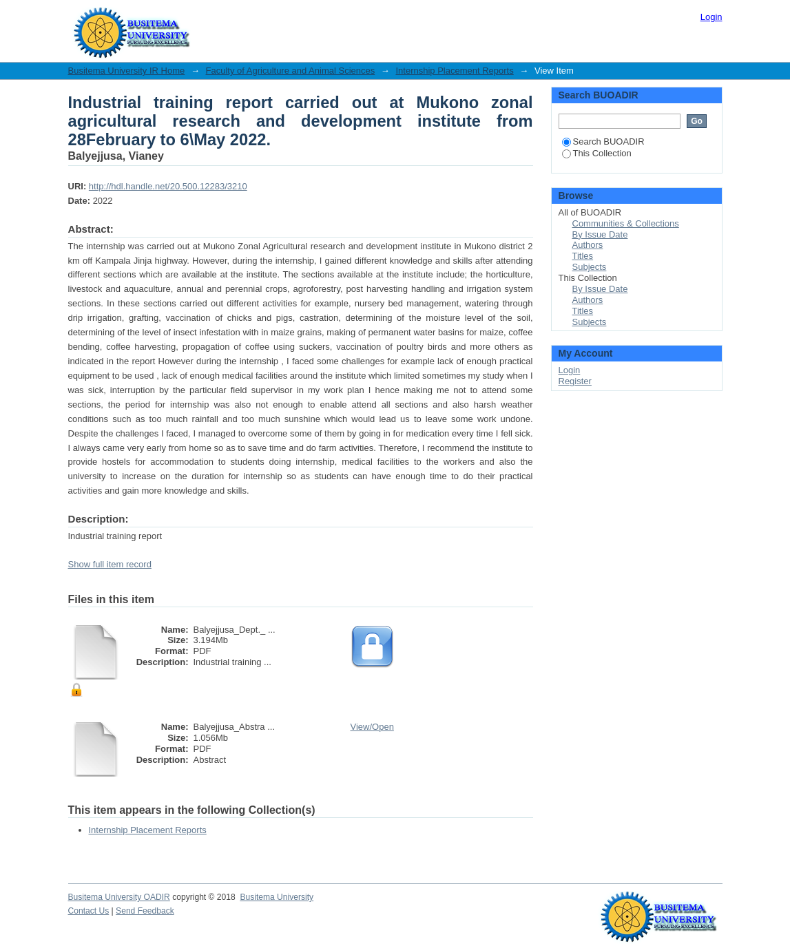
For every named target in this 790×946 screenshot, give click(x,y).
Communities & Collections (625, 223)
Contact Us (89, 911)
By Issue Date (600, 234)
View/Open (372, 727)
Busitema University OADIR (119, 897)
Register (575, 381)
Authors (587, 245)
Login (711, 17)
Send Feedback (145, 911)
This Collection (597, 153)
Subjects (589, 267)
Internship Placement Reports (454, 70)
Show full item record (110, 564)
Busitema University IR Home (126, 70)
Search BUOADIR (603, 141)
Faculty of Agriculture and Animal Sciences (290, 70)
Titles (583, 256)
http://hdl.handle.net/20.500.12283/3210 (168, 186)
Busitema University (276, 897)
